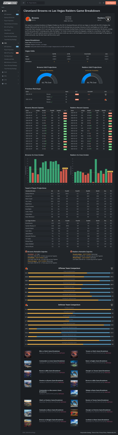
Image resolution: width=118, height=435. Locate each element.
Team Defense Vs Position (11, 24)
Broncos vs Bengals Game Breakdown (51, 420)
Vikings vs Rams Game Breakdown (96, 390)
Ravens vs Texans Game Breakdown (97, 400)
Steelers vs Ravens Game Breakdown (51, 380)
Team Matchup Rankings (10, 39)
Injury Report (7, 30)
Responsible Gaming (85, 432)
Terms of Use (95, 432)
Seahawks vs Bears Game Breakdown (51, 410)
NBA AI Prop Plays (11, 53)
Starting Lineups (8, 56)
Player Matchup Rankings (10, 36)
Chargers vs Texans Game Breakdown (98, 371)
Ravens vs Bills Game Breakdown (49, 371)
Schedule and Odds (9, 33)
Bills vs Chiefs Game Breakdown (49, 351)
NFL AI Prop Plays (8, 27)
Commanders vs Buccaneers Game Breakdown (50, 391)
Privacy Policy (102, 432)
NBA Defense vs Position (10, 62)
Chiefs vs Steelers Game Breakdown (51, 400)
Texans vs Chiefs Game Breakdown (97, 351)
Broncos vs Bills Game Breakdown (96, 380)
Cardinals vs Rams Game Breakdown (97, 420)
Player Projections (9, 20)
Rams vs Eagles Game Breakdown (96, 361)
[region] (10, 219)
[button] (10, 11)
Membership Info (111, 432)
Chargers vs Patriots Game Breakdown (98, 410)
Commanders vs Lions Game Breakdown (52, 361)
